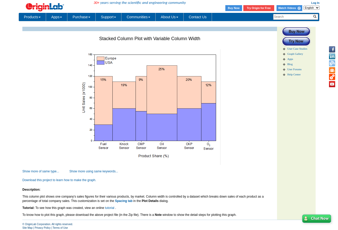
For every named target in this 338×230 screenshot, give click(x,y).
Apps (56, 17)
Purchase (81, 17)
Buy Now (234, 8)
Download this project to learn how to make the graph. (59, 180)
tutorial (110, 208)
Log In (315, 2)
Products (32, 17)
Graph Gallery (295, 53)
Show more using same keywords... (93, 171)
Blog (290, 64)
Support (108, 17)
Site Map (27, 227)
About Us (169, 17)
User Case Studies (297, 48)
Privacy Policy (43, 227)
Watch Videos (289, 8)
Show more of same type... (40, 171)
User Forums (294, 69)
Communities (138, 17)
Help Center (294, 74)
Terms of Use (60, 227)
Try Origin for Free (259, 8)
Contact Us (198, 17)
